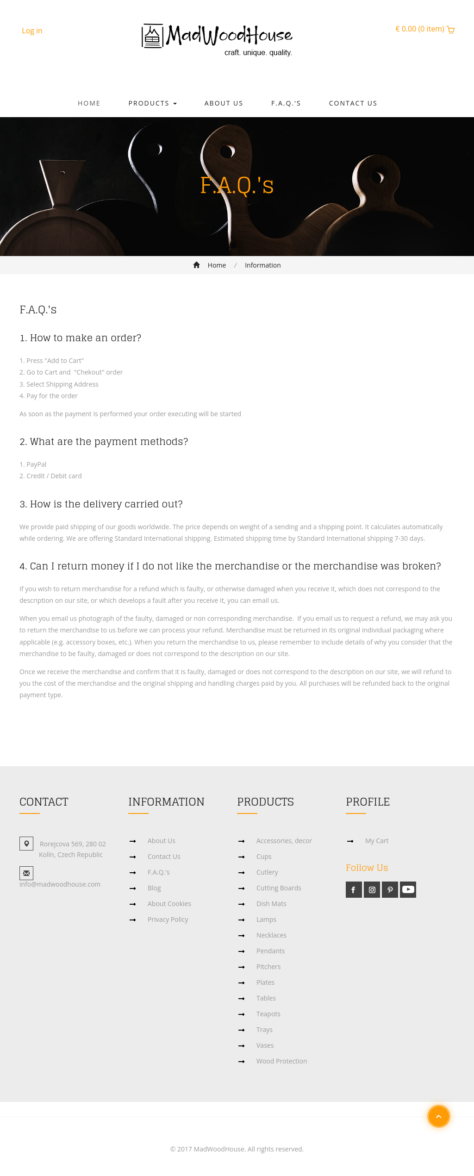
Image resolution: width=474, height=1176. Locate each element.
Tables (266, 998)
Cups (264, 856)
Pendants (270, 950)
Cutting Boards (278, 887)
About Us (224, 103)
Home (89, 103)
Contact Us (353, 103)
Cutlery (267, 872)
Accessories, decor (284, 840)
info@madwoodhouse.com (59, 884)
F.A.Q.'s (286, 103)
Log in (32, 30)
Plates (265, 982)
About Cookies (169, 903)
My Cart (377, 840)
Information (263, 265)
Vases (265, 1045)
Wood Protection (281, 1061)
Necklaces (271, 935)
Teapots (268, 1013)
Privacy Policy (168, 919)
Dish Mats (271, 903)
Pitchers (268, 966)
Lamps (266, 919)
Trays (264, 1029)
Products (153, 103)
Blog (154, 887)
